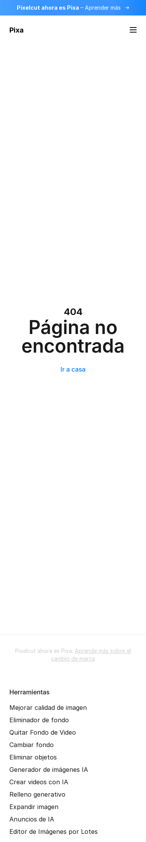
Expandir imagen (33, 807)
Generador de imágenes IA (48, 769)
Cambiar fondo (31, 745)
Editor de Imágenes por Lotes (53, 831)
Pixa (16, 30)
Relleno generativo (37, 794)
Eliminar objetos (33, 757)
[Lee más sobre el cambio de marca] (73, 7)
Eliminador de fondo (39, 720)
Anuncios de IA (31, 819)
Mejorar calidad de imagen (48, 707)
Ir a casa (72, 369)
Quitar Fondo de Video (42, 732)
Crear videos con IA (38, 782)
